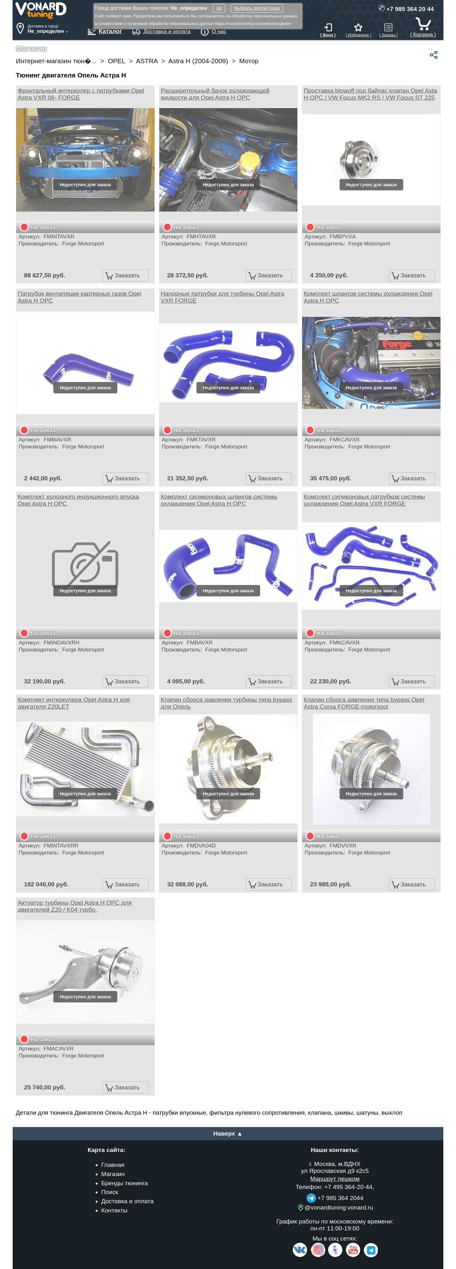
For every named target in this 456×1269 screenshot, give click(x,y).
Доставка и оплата (127, 1201)
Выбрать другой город (257, 8)
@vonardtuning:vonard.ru (335, 1207)
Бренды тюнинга (124, 1183)
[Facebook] (335, 1256)
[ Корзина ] (423, 31)
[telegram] (370, 1256)
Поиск (109, 1192)
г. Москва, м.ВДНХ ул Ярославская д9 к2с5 (335, 1167)
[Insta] (318, 1256)
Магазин (113, 1174)
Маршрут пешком (334, 1178)
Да (219, 8)
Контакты (114, 1210)
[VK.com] (300, 1256)
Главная (112, 1164)
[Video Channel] (353, 1256)
